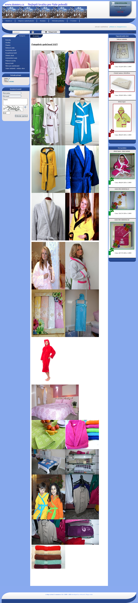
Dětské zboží (10, 55)
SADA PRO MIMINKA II (122, 189)
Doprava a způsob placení (26, 21)
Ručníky (8, 40)
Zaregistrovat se (122, 26)
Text (16, 102)
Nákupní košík (121, 3)
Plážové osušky (11, 61)
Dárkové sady (10, 48)
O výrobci (73, 21)
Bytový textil (9, 63)
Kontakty (43, 21)
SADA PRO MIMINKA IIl (121, 220)
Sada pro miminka (122, 39)
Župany (8, 45)
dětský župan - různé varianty (122, 151)
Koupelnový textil (11, 53)
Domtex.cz (9, 21)
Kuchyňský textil (11, 50)
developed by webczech (78, 594)
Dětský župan (121, 101)
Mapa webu (89, 594)
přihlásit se (112, 26)
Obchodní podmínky (58, 21)
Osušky (8, 42)
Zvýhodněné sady (11, 58)
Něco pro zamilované (12, 66)
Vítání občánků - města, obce (15, 68)
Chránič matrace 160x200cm (122, 73)
